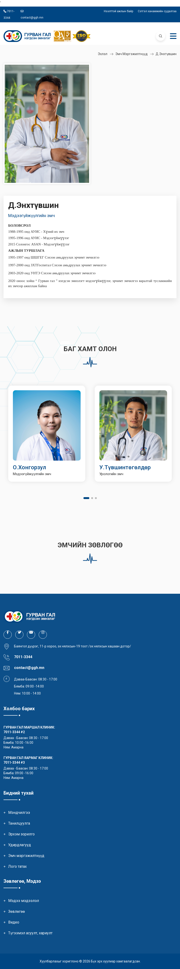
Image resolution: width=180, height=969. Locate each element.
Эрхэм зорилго (21, 834)
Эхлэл (102, 54)
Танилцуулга (19, 823)
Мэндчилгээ (19, 812)
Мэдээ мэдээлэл (23, 900)
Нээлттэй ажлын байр (118, 11)
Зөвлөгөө (16, 911)
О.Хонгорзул (29, 467)
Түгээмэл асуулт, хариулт (30, 933)
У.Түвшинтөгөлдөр (125, 467)
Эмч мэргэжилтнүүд (131, 54)
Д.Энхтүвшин (166, 54)
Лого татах (17, 866)
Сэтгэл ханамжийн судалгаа (157, 11)
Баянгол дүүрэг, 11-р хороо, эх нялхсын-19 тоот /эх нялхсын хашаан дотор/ (72, 646)
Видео (13, 922)
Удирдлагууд (19, 845)
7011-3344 (12, 732)
